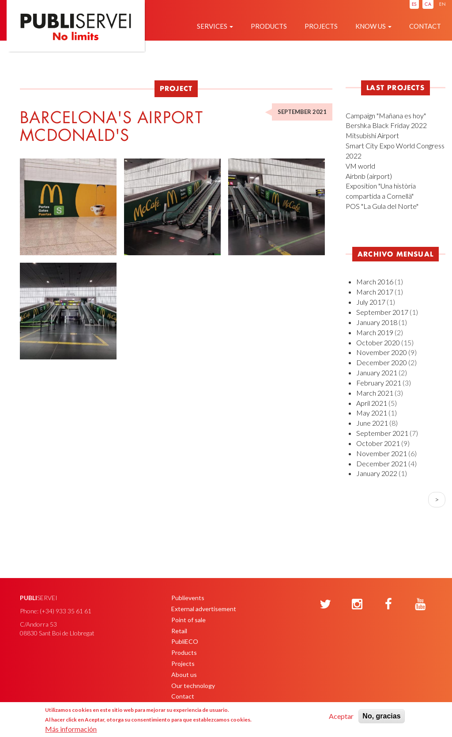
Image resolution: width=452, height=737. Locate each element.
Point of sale (188, 620)
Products (269, 26)
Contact (425, 26)
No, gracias (381, 716)
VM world (360, 166)
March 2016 (374, 281)
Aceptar (341, 716)
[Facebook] (388, 604)
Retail (179, 631)
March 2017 (374, 291)
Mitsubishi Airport (372, 135)
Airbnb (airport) (369, 176)
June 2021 (372, 423)
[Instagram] (357, 604)
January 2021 (376, 372)
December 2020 (381, 362)
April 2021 (371, 403)
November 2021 (381, 453)
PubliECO (184, 641)
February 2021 (378, 382)
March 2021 (374, 393)
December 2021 (381, 463)
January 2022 (376, 473)
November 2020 (381, 352)
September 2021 (382, 433)
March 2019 (374, 332)
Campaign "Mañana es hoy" (386, 115)
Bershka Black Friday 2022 (386, 125)
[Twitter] (325, 604)
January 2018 (376, 322)
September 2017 (382, 312)
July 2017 (370, 302)
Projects (321, 26)
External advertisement (203, 608)
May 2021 (371, 412)
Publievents (187, 597)
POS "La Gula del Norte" (382, 206)
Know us (373, 26)
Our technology (193, 685)
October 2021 (378, 443)
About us (184, 674)
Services (215, 26)
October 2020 (378, 342)
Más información (71, 729)
